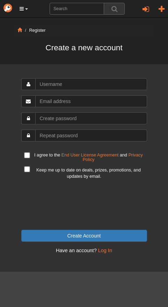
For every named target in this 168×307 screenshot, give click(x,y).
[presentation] (84, 204)
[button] (23, 8)
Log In (105, 250)
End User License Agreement (90, 155)
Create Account (84, 236)
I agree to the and (83, 157)
